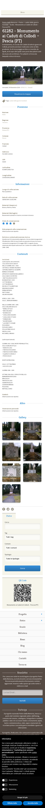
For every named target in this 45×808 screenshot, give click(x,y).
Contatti (22, 658)
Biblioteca (22, 633)
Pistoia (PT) (5, 130)
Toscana (5, 122)
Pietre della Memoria (23, 6)
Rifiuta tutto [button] (12, 803)
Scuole (22, 626)
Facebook (3, 509)
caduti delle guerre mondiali (18, 101)
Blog (22, 645)
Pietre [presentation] (9, 516)
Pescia (4, 138)
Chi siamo (22, 652)
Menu (23, 12)
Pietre (22, 620)
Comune (8, 544)
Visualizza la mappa (22, 94)
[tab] (9, 516)
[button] (42, 739)
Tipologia (8, 554)
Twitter (8, 509)
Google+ (12, 509)
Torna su (22, 664)
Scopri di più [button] (22, 797)
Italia (4, 114)
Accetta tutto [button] (33, 803)
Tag (6, 533)
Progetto (23, 614)
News (22, 639)
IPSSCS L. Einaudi (26, 87)
